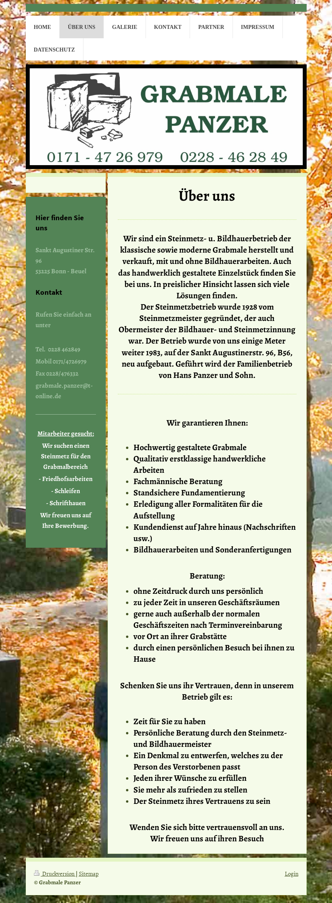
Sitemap (89, 873)
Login (291, 873)
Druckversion (55, 873)
